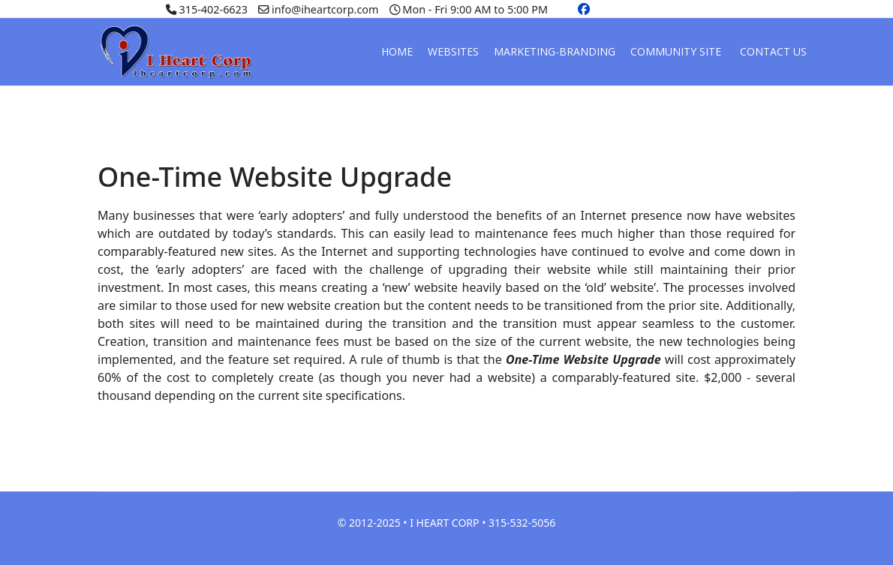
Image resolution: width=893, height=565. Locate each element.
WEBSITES (453, 51)
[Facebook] (584, 9)
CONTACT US (773, 51)
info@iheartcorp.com (325, 9)
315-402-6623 (213, 9)
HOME (397, 51)
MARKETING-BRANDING (554, 51)
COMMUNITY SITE (675, 51)
